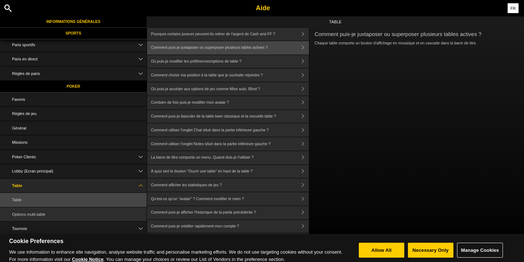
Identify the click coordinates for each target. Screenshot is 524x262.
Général (19, 128)
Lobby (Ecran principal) (79, 171)
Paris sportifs (79, 45)
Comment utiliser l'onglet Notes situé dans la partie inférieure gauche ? (230, 144)
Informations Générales (73, 21)
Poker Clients (79, 157)
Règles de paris (79, 74)
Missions (20, 142)
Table (79, 186)
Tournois (79, 229)
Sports (73, 33)
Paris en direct (79, 59)
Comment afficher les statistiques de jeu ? (230, 185)
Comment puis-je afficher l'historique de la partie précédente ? (230, 212)
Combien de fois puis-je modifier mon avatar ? (230, 103)
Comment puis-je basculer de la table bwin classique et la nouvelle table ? (230, 116)
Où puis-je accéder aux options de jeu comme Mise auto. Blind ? (230, 89)
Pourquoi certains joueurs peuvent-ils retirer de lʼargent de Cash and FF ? (230, 34)
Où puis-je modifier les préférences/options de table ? (230, 61)
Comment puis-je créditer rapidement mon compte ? (230, 226)
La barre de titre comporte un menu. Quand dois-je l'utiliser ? (230, 157)
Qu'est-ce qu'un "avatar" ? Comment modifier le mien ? (230, 199)
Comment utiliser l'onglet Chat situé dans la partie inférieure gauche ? (230, 130)
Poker (73, 86)
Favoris (18, 99)
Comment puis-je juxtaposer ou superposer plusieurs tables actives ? (230, 48)
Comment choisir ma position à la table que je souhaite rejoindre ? (230, 75)
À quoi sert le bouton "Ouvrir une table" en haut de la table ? (230, 171)
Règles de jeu (24, 113)
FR (513, 8)
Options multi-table (28, 214)
